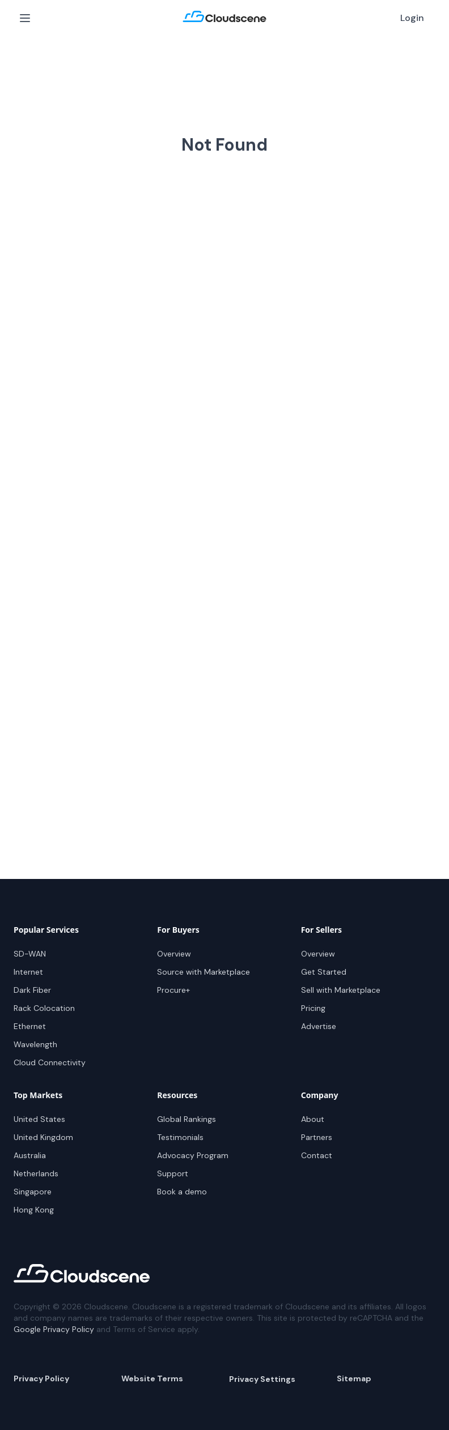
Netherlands (36, 1173)
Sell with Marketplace (340, 990)
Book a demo (182, 1191)
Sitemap (354, 1378)
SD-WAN (30, 954)
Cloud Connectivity (50, 1062)
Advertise (318, 1026)
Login (412, 18)
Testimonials (180, 1137)
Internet (28, 972)
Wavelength (35, 1044)
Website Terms (152, 1378)
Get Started (323, 972)
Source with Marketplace (203, 972)
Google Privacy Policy (54, 1329)
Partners (316, 1137)
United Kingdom (43, 1137)
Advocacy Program (192, 1155)
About (312, 1119)
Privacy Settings (262, 1379)
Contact (316, 1155)
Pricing (313, 1008)
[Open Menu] (25, 18)
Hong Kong (34, 1210)
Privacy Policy (41, 1378)
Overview (174, 954)
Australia (30, 1155)
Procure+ (173, 990)
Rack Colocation (44, 1008)
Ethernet (30, 1026)
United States (39, 1119)
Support (172, 1173)
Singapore (33, 1191)
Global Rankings (186, 1119)
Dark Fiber (32, 990)
